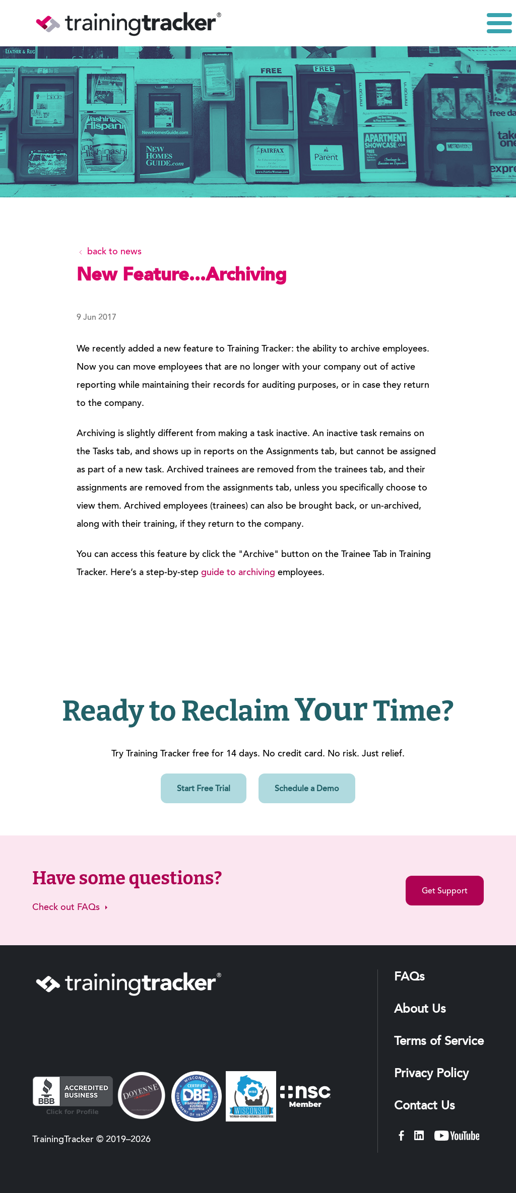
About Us (420, 1010)
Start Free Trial (203, 789)
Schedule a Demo (307, 789)
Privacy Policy (431, 1074)
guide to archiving (238, 573)
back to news (109, 252)
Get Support (445, 891)
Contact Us (424, 1106)
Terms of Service (439, 1042)
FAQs (409, 977)
